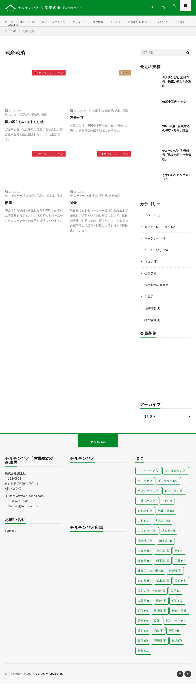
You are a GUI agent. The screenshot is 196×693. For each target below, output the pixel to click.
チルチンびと (17, 30)
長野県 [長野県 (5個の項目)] (159, 650)
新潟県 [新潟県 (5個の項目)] (174, 580)
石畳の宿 (78, 128)
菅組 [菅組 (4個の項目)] (143, 630)
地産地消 (24, 125)
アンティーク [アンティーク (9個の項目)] (148, 480)
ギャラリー (87, 22)
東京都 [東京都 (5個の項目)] (144, 590)
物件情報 (108, 22)
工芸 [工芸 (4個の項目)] (180, 570)
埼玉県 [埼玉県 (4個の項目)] (165, 550)
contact (10, 540)
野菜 (125, 121)
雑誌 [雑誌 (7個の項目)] (177, 650)
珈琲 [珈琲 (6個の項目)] (161, 610)
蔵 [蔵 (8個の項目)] (156, 630)
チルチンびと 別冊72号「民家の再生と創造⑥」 (176, 92)
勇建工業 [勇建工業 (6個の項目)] (166, 520)
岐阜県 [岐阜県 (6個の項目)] (144, 570)
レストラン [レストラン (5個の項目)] (174, 500)
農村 (117, 121)
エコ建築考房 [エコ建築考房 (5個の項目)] (175, 480)
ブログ (38, 30)
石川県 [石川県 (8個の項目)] (159, 620)
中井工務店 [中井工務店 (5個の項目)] (147, 510)
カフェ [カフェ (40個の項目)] (145, 490)
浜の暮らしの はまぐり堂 (28, 132)
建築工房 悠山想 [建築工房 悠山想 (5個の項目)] (150, 580)
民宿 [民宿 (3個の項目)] (176, 600)
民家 (44, 125)
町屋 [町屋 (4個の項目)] (143, 620)
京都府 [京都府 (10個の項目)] (145, 520)
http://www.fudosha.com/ (26, 505)
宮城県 (35, 125)
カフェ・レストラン (58, 22)
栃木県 (51, 206)
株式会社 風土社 (15, 483)
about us (56, 30)
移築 (59, 206)
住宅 (24, 22)
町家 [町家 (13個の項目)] (178, 610)
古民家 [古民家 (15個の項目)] (162, 530)
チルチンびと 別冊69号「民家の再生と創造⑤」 (176, 165)
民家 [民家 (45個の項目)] (180, 590)
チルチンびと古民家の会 (48, 683)
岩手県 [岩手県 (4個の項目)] (162, 570)
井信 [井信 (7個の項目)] (167, 510)
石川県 (103, 206)
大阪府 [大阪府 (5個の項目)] (144, 560)
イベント (127, 22)
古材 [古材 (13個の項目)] (144, 530)
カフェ (13, 125)
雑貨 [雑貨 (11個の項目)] (144, 660)
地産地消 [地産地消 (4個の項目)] (146, 550)
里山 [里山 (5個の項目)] (158, 640)
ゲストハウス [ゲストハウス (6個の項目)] (148, 500)
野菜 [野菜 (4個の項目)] (174, 640)
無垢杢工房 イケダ (174, 112)
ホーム (9, 22)
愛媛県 (109, 121)
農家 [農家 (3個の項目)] (143, 640)
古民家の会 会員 (151, 22)
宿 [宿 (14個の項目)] (179, 560)
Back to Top (98, 451)
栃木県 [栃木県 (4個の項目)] (162, 590)
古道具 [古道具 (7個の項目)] (168, 540)
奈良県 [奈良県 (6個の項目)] (162, 560)
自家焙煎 (114, 206)
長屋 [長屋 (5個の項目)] (143, 650)
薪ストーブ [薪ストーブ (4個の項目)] (175, 630)
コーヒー (79, 206)
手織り (41, 206)
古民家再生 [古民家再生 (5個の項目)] (147, 540)
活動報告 (150, 318)
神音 (74, 213)
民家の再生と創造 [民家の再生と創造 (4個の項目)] (151, 600)
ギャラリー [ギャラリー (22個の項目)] (168, 490)
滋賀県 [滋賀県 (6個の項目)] (144, 610)
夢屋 (9, 213)
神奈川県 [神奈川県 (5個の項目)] (180, 620)
